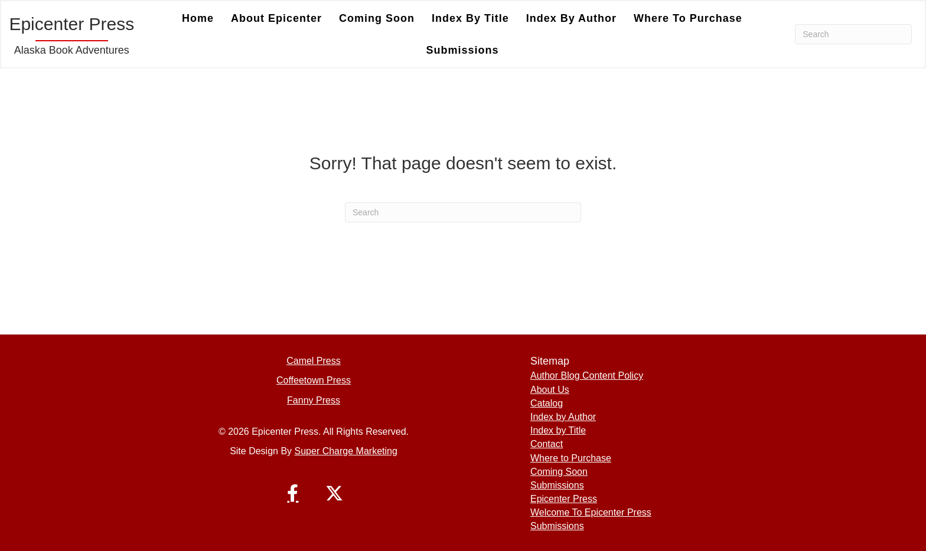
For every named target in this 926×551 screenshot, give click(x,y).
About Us (549, 390)
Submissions (557, 485)
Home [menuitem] (198, 18)
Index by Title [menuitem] (470, 18)
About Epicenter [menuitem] (276, 18)
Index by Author (563, 417)
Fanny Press (313, 400)
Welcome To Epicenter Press (590, 512)
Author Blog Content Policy (586, 375)
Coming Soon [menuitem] (377, 18)
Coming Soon (559, 472)
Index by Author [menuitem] (571, 18)
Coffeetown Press (313, 380)
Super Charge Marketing (346, 451)
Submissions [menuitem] (462, 50)
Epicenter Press (563, 499)
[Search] (853, 34)
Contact (546, 444)
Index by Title (558, 430)
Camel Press (313, 361)
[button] (293, 493)
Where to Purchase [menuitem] (688, 18)
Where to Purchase (570, 458)
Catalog (546, 403)
